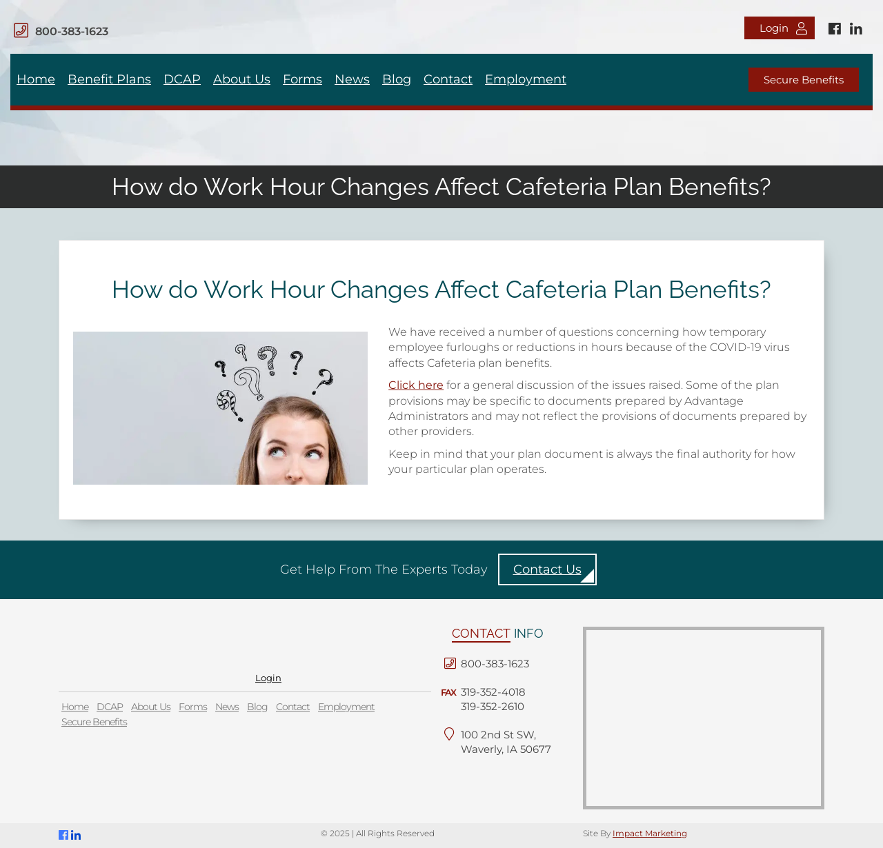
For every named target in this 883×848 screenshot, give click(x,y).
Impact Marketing (650, 833)
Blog (396, 79)
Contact (448, 79)
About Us (241, 79)
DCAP (182, 79)
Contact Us (547, 569)
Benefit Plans (109, 79)
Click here (416, 385)
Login (783, 27)
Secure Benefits (804, 79)
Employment (525, 79)
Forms (302, 79)
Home (36, 79)
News (352, 79)
